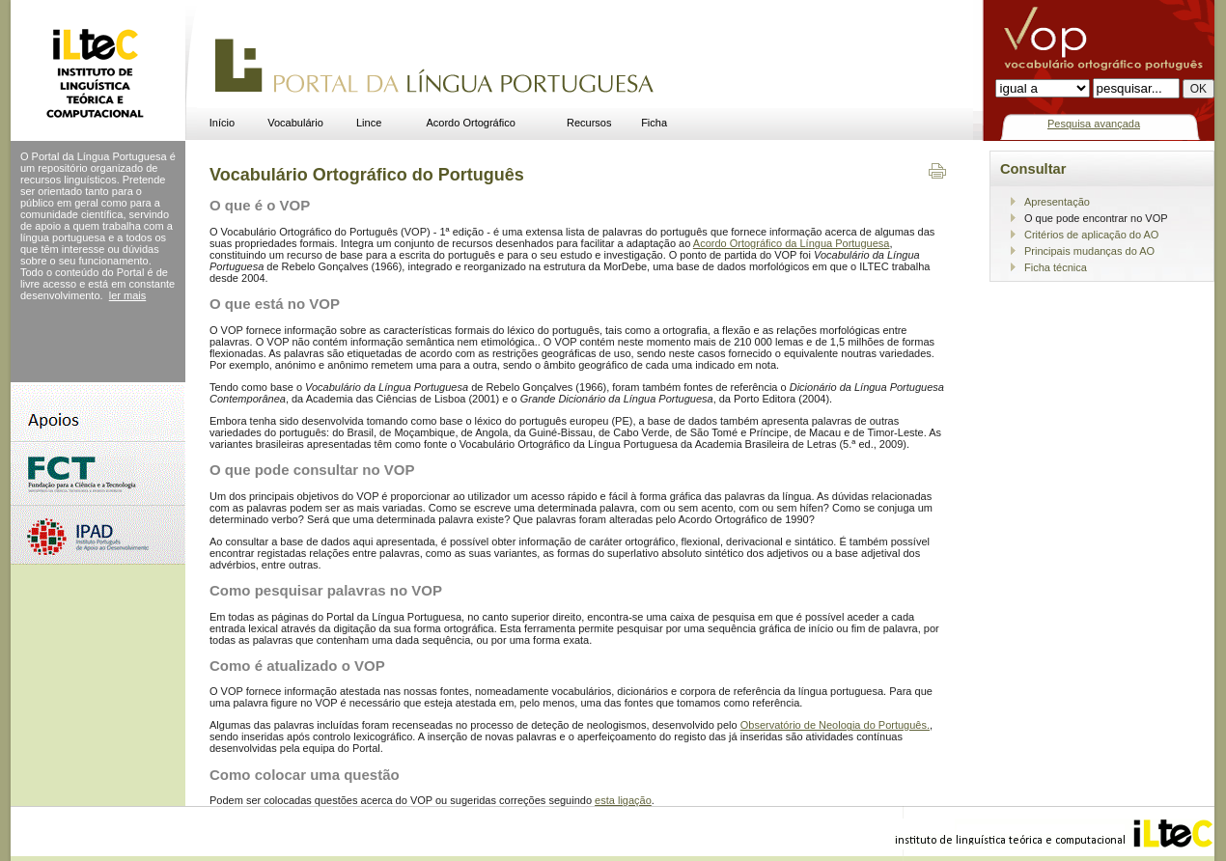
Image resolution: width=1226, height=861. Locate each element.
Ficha (654, 122)
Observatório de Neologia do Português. (835, 725)
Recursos (589, 122)
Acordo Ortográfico (471, 122)
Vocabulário (295, 122)
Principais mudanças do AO (1089, 251)
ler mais (128, 295)
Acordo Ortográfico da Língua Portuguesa (791, 243)
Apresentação (1057, 202)
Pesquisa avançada (1093, 123)
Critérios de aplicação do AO (1091, 234)
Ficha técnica (1055, 267)
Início (222, 122)
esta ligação (623, 800)
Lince (368, 122)
